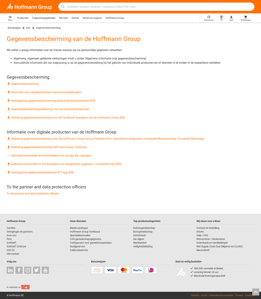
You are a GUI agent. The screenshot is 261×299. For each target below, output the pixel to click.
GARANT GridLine (16, 246)
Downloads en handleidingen (212, 242)
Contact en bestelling (207, 228)
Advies (200, 231)
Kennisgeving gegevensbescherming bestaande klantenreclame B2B (51, 100)
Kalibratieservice (79, 250)
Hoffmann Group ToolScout (85, 231)
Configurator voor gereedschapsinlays (91, 242)
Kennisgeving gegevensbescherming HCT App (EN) (40, 172)
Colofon (195, 295)
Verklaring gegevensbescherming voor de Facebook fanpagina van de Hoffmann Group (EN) (66, 117)
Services (63, 18)
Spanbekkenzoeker (80, 235)
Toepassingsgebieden (44, 18)
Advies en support (92, 18)
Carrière (11, 228)
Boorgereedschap (143, 231)
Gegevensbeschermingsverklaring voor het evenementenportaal (48, 109)
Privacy (239, 295)
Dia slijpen (138, 239)
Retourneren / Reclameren (210, 239)
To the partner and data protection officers (33, 193)
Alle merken (13, 253)
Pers (9, 239)
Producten (22, 18)
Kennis (75, 18)
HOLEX (11, 250)
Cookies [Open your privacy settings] (249, 295)
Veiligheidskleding (143, 246)
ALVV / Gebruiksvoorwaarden (217, 295)
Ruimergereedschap (144, 228)
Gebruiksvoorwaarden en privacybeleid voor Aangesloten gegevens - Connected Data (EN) (64, 164)
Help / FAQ (202, 235)
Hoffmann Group (114, 18)
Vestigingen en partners (20, 231)
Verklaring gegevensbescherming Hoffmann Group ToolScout (47, 147)
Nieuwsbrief (203, 250)
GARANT (11, 242)
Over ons (11, 235)
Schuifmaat (139, 235)
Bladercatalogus (79, 228)
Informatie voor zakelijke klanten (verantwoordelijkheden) (44, 92)
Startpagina (14, 27)
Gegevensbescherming (48, 27)
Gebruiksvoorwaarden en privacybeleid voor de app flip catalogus (49, 155)
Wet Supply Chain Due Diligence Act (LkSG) (219, 246)
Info (28, 27)
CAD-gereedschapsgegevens (85, 239)
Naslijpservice (77, 246)
